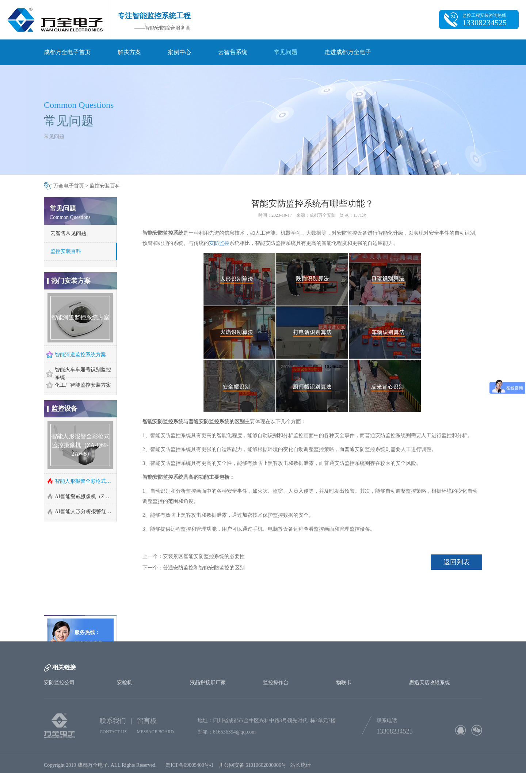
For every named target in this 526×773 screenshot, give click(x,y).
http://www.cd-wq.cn (78, 627)
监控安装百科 (104, 186)
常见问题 (285, 52)
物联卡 (343, 682)
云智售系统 (232, 52)
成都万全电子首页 (67, 52)
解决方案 (129, 52)
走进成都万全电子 (347, 52)
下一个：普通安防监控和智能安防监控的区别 (193, 568)
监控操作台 (276, 682)
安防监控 (219, 243)
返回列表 (456, 562)
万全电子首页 (68, 186)
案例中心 (179, 52)
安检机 (124, 682)
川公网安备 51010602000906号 (254, 767)
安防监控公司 (59, 682)
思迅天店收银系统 (429, 682)
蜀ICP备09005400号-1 (189, 767)
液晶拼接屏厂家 (208, 682)
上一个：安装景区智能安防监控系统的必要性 (193, 556)
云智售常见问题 (68, 233)
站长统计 (300, 767)
